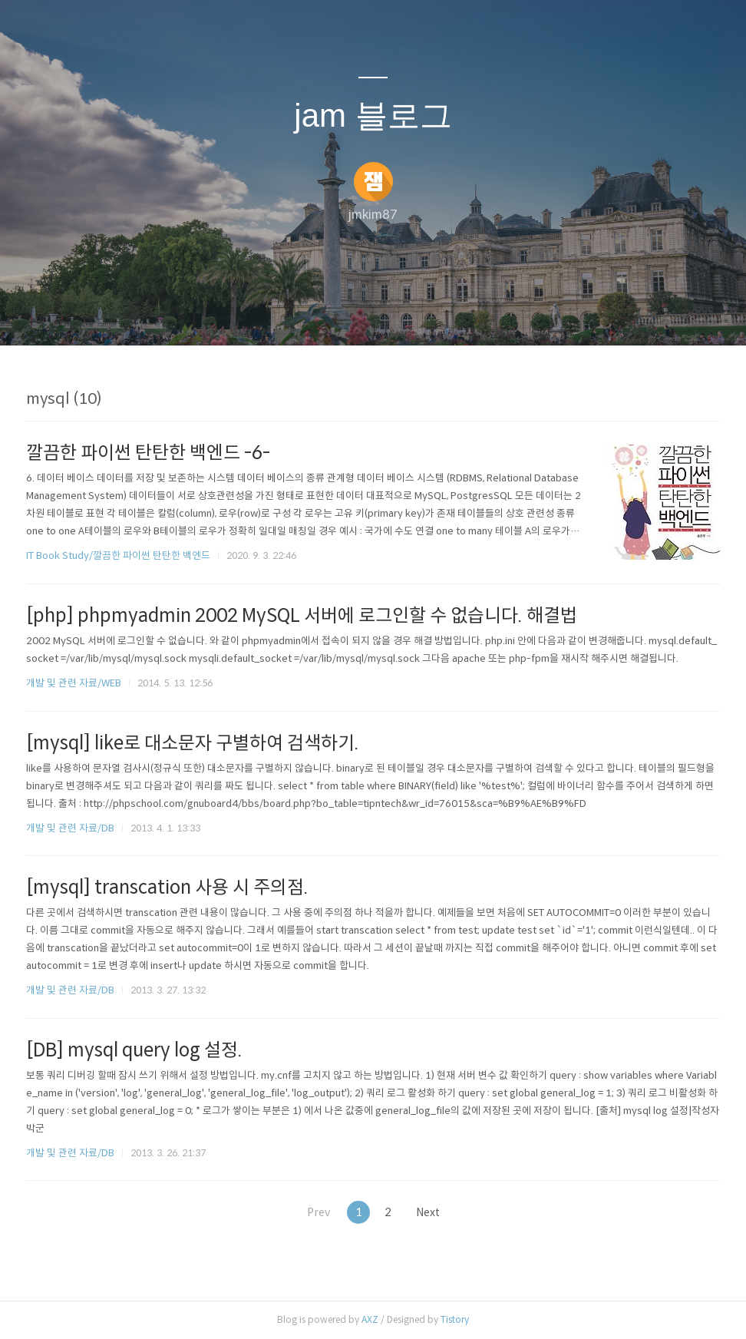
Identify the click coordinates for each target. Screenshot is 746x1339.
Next (433, 1212)
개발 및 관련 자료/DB (70, 828)
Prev (313, 1212)
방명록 (346, 314)
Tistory (455, 1319)
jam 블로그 (372, 116)
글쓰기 (294, 314)
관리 (450, 314)
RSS (398, 314)
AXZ (369, 1319)
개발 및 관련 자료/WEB (73, 682)
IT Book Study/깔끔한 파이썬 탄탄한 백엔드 (118, 555)
